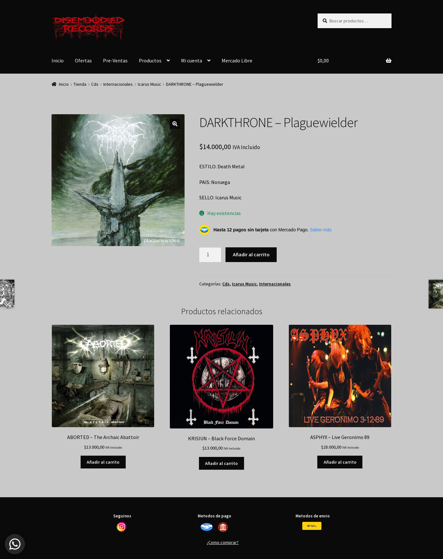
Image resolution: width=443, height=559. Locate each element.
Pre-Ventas (115, 60)
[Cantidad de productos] (210, 254)
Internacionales (118, 84)
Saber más (321, 229)
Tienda (80, 84)
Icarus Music (149, 84)
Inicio (57, 60)
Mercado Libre (237, 60)
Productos (150, 60)
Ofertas (83, 60)
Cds (95, 84)
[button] (175, 124)
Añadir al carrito (251, 254)
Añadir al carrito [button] (103, 462)
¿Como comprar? (223, 542)
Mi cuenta (191, 60)
